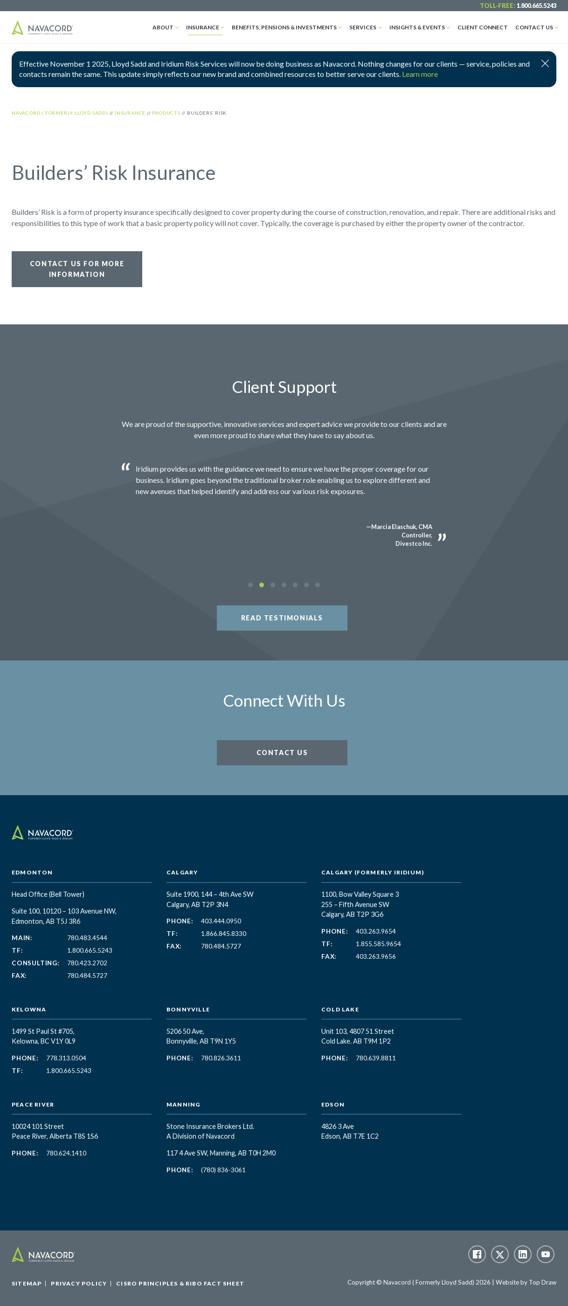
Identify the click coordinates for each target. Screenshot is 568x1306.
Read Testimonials (282, 618)
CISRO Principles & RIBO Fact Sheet (180, 1283)
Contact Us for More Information (77, 269)
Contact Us (534, 27)
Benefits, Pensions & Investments (284, 27)
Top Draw (542, 1282)
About (162, 27)
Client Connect (482, 27)
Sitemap (27, 1283)
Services (362, 27)
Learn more (420, 73)
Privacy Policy (79, 1283)
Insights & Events (417, 27)
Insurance (202, 27)
